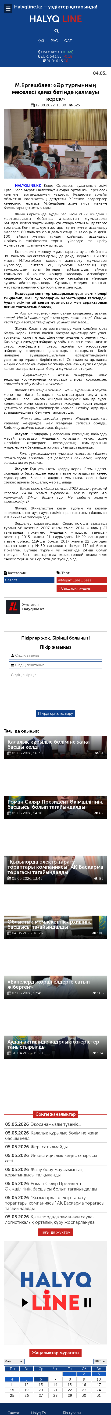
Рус (54, 40)
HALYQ (55, 19)
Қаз (40, 40)
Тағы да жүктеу (55, 1239)
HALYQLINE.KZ (28, 185)
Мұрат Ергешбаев (76, 580)
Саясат (11, 580)
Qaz (68, 40)
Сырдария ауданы (76, 588)
